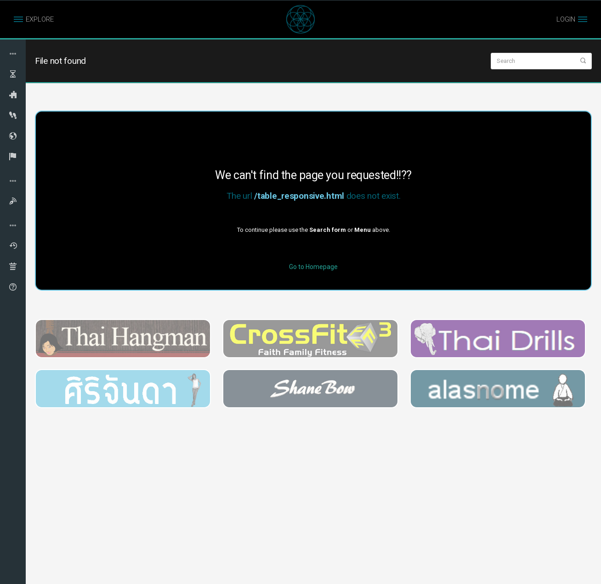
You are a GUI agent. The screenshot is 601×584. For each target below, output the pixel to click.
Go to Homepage (313, 266)
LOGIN (565, 19)
